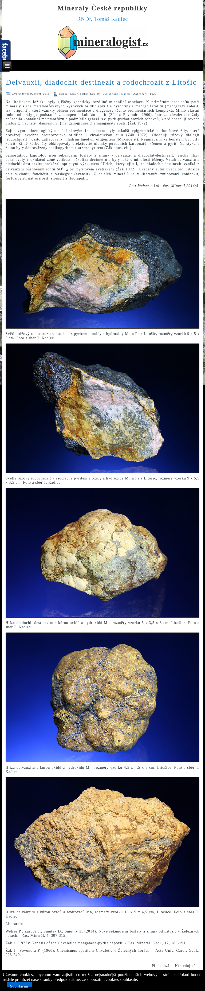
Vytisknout (110, 93)
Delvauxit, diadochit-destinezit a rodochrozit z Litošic (101, 82)
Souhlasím (19, 985)
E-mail (126, 93)
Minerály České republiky (102, 8)
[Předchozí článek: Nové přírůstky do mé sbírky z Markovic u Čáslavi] (160, 966)
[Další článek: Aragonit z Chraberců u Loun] (185, 966)
